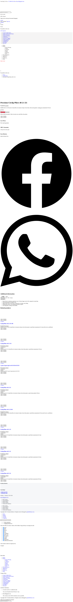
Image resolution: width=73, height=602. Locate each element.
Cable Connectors (6, 34)
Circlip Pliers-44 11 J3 (5, 429)
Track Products (6, 500)
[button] (3, 116)
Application (5, 55)
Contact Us (5, 57)
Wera (6, 53)
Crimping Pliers (6, 40)
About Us (4, 56)
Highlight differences (7, 523)
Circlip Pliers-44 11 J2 (5, 473)
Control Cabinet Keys (7, 32)
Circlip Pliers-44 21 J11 (5, 343)
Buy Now (7, 112)
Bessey (6, 50)
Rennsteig (7, 52)
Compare (2, 321)
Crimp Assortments (6, 39)
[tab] (2, 299)
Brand (4, 46)
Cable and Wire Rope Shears (8, 33)
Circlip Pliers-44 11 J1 (5, 451)
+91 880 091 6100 (11, 1)
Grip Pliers (5, 42)
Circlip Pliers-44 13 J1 (5, 387)
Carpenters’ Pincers (6, 35)
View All (4, 43)
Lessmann (7, 49)
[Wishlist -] (2, 22)
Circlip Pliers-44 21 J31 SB (6, 323)
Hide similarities (6, 522)
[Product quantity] (1, 111)
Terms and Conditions (7, 503)
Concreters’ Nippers (6, 38)
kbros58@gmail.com (20, 1)
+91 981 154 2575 (3, 492)
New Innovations (6, 54)
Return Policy (5, 501)
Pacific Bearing (8, 47)
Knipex (6, 48)
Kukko (6, 51)
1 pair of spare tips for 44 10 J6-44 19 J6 (9, 365)
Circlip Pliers (5, 37)
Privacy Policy (5, 502)
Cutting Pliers (5, 41)
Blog (4, 59)
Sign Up (8, 21)
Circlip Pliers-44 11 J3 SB (6, 409)
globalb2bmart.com (30, 511)
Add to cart (3, 112)
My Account (5, 499)
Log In (1, 20)
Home (4, 45)
